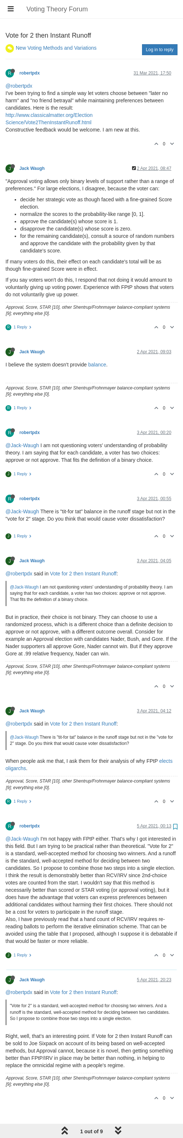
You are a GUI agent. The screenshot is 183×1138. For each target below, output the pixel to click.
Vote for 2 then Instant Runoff (83, 573)
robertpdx (29, 73)
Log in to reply (159, 49)
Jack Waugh (32, 168)
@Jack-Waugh (22, 445)
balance (97, 365)
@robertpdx (18, 86)
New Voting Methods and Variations (56, 48)
